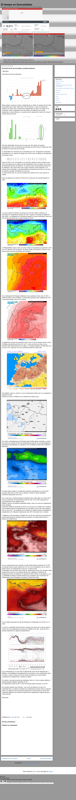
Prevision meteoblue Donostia (61, 94)
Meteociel (57, 98)
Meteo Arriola (58, 90)
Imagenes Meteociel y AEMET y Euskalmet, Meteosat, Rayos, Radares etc (18, 59)
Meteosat (57, 100)
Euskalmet (58, 92)
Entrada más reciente (9, 759)
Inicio (29, 759)
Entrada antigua (46, 759)
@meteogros (58, 83)
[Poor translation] (5, 781)
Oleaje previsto (58, 102)
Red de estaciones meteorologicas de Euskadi (65, 88)
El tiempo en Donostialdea (16, 4)
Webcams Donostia (59, 81)
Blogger (51, 771)
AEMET (57, 96)
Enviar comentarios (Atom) (31, 763)
